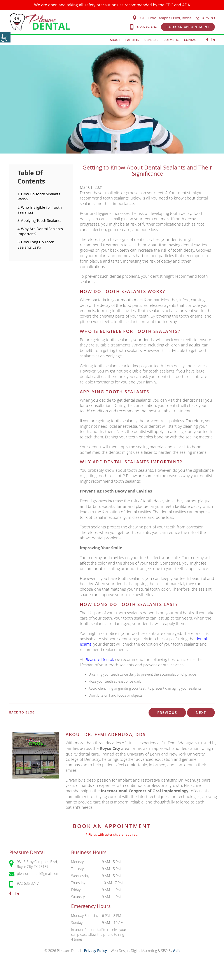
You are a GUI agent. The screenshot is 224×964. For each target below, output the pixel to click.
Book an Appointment (187, 27)
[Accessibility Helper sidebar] (5, 37)
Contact (191, 40)
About (115, 40)
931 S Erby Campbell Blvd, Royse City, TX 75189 (174, 18)
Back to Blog (22, 712)
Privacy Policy (96, 950)
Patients (132, 40)
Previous (167, 712)
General (151, 40)
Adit (176, 950)
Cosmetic (171, 40)
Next (201, 712)
